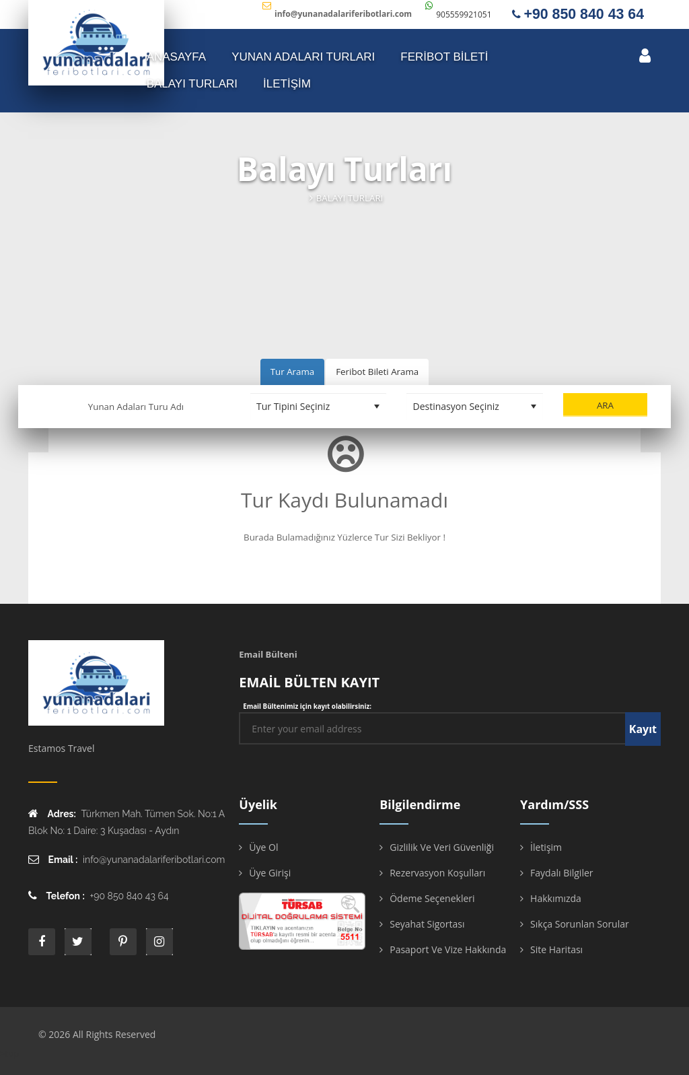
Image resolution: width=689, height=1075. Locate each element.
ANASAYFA (177, 56)
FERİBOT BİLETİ (444, 56)
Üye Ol (263, 847)
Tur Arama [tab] (292, 372)
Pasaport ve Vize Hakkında (448, 949)
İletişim (546, 847)
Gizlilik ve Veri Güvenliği (442, 847)
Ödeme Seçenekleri (432, 898)
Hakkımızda (555, 898)
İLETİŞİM (287, 83)
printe (123, 941)
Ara (605, 405)
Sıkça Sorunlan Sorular (579, 923)
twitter (78, 941)
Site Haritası (556, 949)
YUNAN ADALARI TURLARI (303, 56)
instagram (159, 941)
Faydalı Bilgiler (561, 872)
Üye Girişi (270, 872)
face (41, 941)
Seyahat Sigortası (427, 923)
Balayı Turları (192, 83)
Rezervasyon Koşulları (437, 872)
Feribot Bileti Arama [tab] (377, 372)
